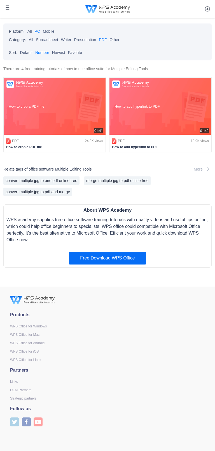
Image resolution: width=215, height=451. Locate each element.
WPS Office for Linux (25, 360)
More (203, 169)
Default (26, 52)
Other (114, 39)
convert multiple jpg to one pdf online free (41, 180)
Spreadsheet (47, 39)
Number (42, 52)
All (29, 31)
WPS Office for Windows (28, 326)
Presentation (85, 39)
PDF (103, 39)
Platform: (17, 31)
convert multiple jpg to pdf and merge (38, 192)
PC (37, 31)
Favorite (75, 52)
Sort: (13, 52)
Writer (66, 39)
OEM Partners (20, 390)
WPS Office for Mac (24, 335)
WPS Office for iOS (24, 351)
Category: (17, 39)
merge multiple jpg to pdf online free (117, 180)
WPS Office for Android (27, 343)
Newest (58, 52)
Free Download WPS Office (107, 258)
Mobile (48, 31)
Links (14, 382)
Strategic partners (23, 398)
